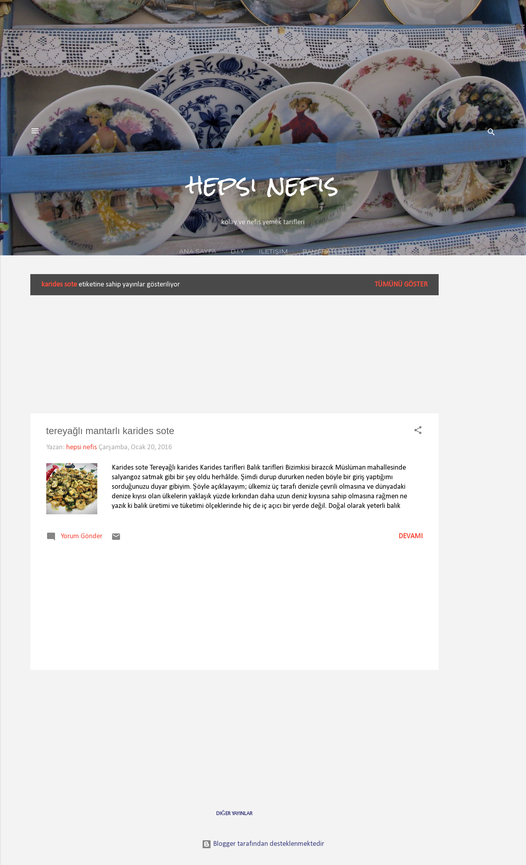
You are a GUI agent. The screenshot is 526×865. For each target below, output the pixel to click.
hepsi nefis (263, 184)
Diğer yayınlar (234, 814)
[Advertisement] (470, 393)
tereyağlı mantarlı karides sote (110, 430)
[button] (418, 431)
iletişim (273, 252)
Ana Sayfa (197, 252)
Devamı (410, 536)
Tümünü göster (400, 284)
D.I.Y (237, 252)
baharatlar (324, 252)
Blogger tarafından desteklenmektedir (263, 844)
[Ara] (491, 133)
